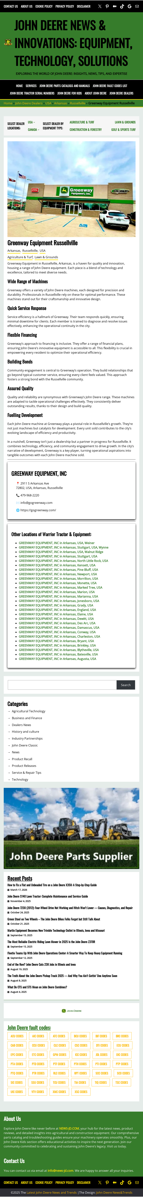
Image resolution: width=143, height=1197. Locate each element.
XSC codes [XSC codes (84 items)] (81, 1092)
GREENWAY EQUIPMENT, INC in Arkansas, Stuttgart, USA (58, 556)
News (16, 752)
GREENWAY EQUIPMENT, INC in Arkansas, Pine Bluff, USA (58, 570)
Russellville (77, 103)
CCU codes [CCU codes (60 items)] (38, 1045)
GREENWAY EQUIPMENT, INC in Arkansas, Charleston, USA (59, 637)
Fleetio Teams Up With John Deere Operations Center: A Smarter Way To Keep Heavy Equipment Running (64, 953)
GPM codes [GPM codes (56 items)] (59, 1054)
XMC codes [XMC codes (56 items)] (59, 1092)
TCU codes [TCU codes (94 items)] (59, 1082)
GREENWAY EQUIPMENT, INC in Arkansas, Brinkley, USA (57, 645)
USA (48, 103)
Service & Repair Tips (26, 773)
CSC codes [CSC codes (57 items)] (81, 1045)
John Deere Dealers (28, 103)
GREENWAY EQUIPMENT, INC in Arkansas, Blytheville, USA (59, 650)
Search (126, 685)
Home (19, 86)
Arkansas (60, 103)
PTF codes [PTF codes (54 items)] (59, 1064)
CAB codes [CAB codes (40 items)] (17, 1045)
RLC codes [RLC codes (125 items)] (59, 1073)
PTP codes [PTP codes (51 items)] (122, 1064)
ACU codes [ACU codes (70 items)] (17, 1036)
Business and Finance (27, 718)
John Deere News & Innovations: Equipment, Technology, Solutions (73, 42)
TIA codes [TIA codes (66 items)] (80, 1082)
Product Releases (24, 766)
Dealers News (21, 725)
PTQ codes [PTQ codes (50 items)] (17, 1073)
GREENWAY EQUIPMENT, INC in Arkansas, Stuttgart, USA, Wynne (63, 547)
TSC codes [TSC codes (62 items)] (121, 1082)
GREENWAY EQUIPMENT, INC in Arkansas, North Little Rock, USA (63, 561)
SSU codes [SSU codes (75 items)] (37, 1082)
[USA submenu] (34, 122)
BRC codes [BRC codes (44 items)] (122, 1036)
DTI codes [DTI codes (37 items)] (102, 1045)
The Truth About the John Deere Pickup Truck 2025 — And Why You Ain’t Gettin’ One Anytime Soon (62, 975)
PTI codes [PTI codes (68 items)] (101, 1064)
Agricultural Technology (28, 711)
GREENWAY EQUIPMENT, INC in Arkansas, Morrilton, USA (58, 579)
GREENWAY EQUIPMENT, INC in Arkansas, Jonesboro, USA (59, 601)
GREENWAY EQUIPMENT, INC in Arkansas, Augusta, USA (57, 659)
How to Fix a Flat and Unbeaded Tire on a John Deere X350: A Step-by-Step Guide (52, 885)
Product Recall (22, 759)
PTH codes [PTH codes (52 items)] (80, 1064)
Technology (20, 779)
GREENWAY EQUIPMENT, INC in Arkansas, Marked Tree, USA (60, 588)
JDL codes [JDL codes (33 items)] (101, 1054)
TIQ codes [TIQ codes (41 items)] (101, 1082)
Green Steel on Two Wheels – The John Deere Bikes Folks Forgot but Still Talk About (53, 919)
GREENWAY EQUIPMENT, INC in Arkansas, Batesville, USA (58, 654)
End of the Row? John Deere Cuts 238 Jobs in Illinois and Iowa (41, 964)
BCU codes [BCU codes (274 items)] (80, 1036)
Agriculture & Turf (20, 257)
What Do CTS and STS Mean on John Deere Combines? (37, 987)
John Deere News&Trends (114, 1193)
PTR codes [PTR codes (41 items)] (38, 1073)
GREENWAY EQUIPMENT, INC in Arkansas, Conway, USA (57, 632)
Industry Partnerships (27, 738)
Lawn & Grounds (46, 257)
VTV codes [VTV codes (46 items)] (37, 1092)
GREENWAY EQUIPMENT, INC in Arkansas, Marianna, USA (58, 596)
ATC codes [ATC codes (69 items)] (59, 1036)
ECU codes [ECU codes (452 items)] (123, 1045)
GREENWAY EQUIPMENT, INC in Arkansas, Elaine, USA (56, 614)
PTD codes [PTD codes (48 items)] (38, 1064)
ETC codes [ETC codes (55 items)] (38, 1054)
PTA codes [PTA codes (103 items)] (17, 1064)
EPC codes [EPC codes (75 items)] (17, 1054)
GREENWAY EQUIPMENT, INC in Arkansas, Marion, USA (57, 592)
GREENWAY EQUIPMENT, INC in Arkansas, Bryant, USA (56, 641)
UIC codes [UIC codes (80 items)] (17, 1092)
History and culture (25, 732)
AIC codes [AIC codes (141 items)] (38, 1036)
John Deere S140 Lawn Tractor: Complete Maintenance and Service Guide (47, 896)
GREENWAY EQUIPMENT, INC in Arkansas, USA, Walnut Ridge (61, 552)
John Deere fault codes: (29, 1027)
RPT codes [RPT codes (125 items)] (80, 1073)
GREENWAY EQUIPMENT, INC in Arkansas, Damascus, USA (59, 628)
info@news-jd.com (60, 1171)
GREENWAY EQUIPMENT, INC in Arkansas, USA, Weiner (57, 543)
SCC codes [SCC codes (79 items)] (102, 1073)
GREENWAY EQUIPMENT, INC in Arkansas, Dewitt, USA (56, 619)
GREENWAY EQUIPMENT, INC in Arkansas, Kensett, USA (57, 565)
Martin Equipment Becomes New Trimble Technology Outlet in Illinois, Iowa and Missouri (56, 930)
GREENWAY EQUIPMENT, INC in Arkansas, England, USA (57, 610)
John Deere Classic (25, 745)
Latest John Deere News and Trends (52, 1193)
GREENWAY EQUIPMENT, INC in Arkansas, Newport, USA (58, 574)
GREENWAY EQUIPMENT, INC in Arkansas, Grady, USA (56, 605)
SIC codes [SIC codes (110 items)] (17, 1082)
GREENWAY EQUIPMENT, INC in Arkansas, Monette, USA (57, 583)
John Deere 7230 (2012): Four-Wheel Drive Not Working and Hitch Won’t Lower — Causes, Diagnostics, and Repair (70, 908)
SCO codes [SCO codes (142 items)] (123, 1073)
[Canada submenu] (38, 130)
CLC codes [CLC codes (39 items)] (60, 1045)
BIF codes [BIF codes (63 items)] (101, 1036)
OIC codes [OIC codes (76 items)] (122, 1054)
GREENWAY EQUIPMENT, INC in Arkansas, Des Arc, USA (57, 623)
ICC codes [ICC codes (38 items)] (81, 1054)
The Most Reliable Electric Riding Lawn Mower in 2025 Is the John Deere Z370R (51, 942)
